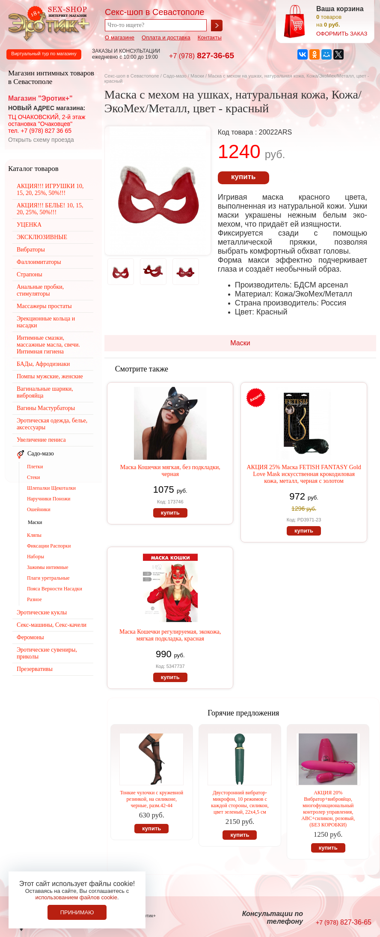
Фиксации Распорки (49, 546)
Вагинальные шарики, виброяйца (45, 392)
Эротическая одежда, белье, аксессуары (52, 424)
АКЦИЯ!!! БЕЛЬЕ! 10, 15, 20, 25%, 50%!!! (50, 209)
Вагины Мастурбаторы (46, 408)
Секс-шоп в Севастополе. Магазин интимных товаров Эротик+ (47, 22)
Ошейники (38, 509)
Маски (197, 75)
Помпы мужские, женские (50, 376)
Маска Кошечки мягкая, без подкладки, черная (170, 470)
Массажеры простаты (44, 306)
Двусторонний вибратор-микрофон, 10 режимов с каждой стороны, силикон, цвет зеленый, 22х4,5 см (240, 802)
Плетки (35, 467)
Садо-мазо (175, 75)
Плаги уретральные (48, 578)
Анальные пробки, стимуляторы (40, 290)
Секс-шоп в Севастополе (131, 75)
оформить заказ (341, 33)
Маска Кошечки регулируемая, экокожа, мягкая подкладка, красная (170, 635)
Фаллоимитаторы (39, 262)
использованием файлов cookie (76, 897)
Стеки (33, 477)
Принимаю (77, 912)
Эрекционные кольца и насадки (46, 322)
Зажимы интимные (47, 567)
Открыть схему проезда (41, 139)
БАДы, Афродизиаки (43, 364)
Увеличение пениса (41, 440)
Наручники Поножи (48, 499)
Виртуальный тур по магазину (43, 53)
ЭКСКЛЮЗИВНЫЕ (42, 237)
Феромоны (30, 637)
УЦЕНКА (29, 225)
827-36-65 (201, 55)
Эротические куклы (42, 612)
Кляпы (34, 535)
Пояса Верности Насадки (54, 589)
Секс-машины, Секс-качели (51, 625)
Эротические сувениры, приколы (47, 653)
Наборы (35, 557)
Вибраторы (31, 249)
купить (243, 177)
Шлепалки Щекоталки (51, 488)
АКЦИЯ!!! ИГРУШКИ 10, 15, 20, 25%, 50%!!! (50, 189)
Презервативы (35, 669)
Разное (34, 599)
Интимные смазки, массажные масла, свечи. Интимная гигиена (48, 345)
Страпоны (29, 274)
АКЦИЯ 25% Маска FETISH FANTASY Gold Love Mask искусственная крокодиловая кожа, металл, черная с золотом (303, 474)
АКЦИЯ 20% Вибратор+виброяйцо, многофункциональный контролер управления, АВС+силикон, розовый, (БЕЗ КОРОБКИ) (328, 809)
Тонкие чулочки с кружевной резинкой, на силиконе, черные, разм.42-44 (151, 799)
